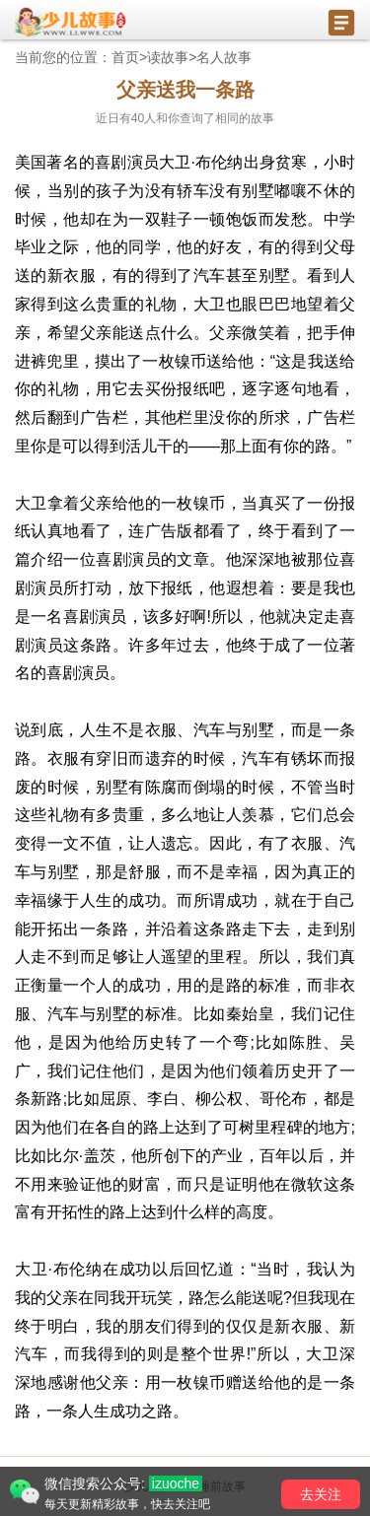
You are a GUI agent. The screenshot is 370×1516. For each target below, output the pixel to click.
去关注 (320, 1494)
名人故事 (224, 57)
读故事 (167, 57)
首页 (125, 57)
